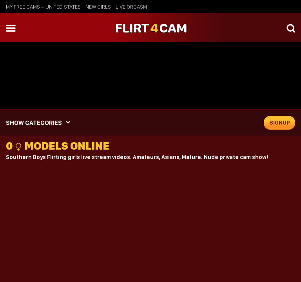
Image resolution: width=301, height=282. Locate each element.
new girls (98, 7)
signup (279, 122)
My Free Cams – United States (43, 7)
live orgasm (131, 7)
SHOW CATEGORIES (34, 123)
